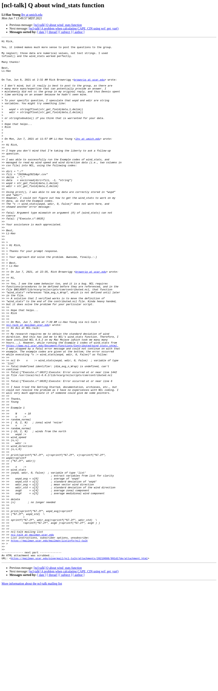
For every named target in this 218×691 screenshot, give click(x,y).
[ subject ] (65, 32)
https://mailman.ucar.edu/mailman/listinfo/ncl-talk (49, 641)
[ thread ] (53, 32)
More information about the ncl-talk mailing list (32, 687)
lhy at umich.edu (31, 14)
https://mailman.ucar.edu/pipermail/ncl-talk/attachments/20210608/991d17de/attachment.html (79, 662)
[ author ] (79, 32)
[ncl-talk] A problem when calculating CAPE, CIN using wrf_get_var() (73, 28)
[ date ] (41, 32)
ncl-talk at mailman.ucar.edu (27, 382)
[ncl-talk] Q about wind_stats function (58, 25)
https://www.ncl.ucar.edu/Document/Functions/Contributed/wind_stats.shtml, (62, 407)
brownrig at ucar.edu (89, 88)
